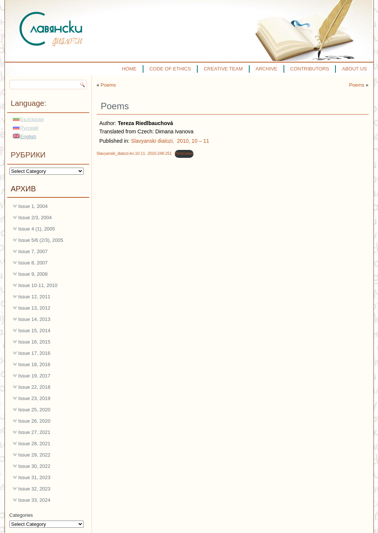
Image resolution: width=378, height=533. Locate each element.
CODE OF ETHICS (170, 69)
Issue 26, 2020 (34, 421)
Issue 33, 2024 (34, 500)
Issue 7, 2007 (33, 251)
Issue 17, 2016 (34, 353)
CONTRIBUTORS (309, 69)
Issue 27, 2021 (34, 432)
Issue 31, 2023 (34, 477)
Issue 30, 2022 (34, 466)
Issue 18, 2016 (34, 364)
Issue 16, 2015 (34, 342)
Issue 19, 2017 (34, 376)
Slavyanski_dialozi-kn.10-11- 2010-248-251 (134, 153)
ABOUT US (354, 69)
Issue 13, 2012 (34, 308)
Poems (108, 85)
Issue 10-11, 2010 (38, 285)
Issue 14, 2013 (34, 319)
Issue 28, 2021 (34, 443)
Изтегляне (184, 153)
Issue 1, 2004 (33, 206)
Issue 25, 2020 (34, 409)
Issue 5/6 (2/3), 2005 (40, 240)
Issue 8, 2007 (33, 263)
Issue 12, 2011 (34, 296)
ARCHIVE (266, 69)
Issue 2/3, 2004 (35, 217)
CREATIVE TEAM (223, 69)
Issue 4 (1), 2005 (36, 229)
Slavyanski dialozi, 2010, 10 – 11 (170, 141)
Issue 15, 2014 (34, 330)
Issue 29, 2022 (34, 455)
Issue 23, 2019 (34, 398)
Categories (21, 515)
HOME (129, 69)
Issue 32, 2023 (34, 489)
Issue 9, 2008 (33, 274)
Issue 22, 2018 (34, 387)
